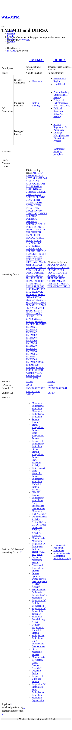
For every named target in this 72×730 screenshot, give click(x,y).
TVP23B (30, 370)
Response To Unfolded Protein (38, 679)
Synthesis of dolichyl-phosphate (59, 152)
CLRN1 (36, 200)
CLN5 (29, 200)
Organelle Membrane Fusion (37, 560)
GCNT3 (51, 273)
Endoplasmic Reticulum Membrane (38, 409)
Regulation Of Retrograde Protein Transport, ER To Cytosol (39, 549)
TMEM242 (31, 348)
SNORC (38, 313)
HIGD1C (41, 251)
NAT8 (29, 267)
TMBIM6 (30, 324)
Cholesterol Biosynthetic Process (38, 568)
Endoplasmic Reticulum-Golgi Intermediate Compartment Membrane (38, 504)
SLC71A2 (41, 305)
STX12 (38, 316)
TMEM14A (31, 329)
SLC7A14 (31, 308)
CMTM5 (51, 270)
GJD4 (28, 246)
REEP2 (29, 286)
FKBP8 (29, 240)
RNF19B (40, 289)
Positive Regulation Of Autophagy (60, 127)
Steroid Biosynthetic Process (38, 454)
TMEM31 (36, 60)
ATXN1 (58, 267)
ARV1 (36, 181)
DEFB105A (31, 221)
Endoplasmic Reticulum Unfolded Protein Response (38, 484)
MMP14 (30, 264)
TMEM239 (31, 346)
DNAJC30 (40, 229)
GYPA (39, 248)
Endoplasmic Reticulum (38, 415)
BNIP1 (29, 189)
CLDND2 (40, 197)
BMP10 (38, 186)
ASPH (50, 267)
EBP (28, 232)
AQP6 (63, 264)
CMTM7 (30, 202)
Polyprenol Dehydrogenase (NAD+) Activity (61, 103)
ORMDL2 (39, 270)
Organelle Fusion (36, 672)
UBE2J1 (39, 370)
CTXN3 (36, 208)
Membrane (37, 81)
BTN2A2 (37, 189)
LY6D (35, 262)
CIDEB (65, 267)
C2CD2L (41, 191)
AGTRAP (30, 178)
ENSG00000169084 (57, 388)
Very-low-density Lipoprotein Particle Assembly (62, 556)
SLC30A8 (37, 297)
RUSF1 (62, 278)
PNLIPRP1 (39, 281)
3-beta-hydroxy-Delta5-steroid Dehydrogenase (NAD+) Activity (39, 580)
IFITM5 (30, 256)
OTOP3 (29, 273)
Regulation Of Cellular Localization (39, 603)
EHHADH (36, 232)
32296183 (24, 40)
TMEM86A (31, 362)
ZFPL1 (36, 378)
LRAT (29, 262)
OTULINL (39, 273)
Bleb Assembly (39, 514)
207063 (51, 381)
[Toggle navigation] (2, 26)
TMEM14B (53, 283)
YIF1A (37, 375)
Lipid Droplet (60, 84)
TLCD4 (51, 281)
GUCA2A (30, 248)
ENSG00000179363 (35, 388)
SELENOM (31, 294)
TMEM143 (61, 281)
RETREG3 (39, 286)
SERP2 (41, 294)
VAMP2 (30, 373)
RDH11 (37, 283)
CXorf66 (38, 210)
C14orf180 (31, 191)
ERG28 (36, 235)
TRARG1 (30, 367)
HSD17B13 (31, 254)
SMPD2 (30, 313)
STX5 (29, 318)
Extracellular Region (59, 80)
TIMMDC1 (40, 321)
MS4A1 (38, 264)
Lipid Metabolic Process (37, 473)
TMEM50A (31, 359)
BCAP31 (41, 183)
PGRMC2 (52, 275)
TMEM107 (41, 324)
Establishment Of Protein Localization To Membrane (39, 593)
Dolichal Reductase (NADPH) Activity (58, 112)
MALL (42, 262)
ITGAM (38, 256)
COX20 (37, 205)
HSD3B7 (42, 254)
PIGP (60, 275)
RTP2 (28, 291)
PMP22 (29, 281)
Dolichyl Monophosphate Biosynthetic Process (61, 136)
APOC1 (51, 264)
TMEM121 (31, 327)
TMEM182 (31, 335)
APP (58, 264)
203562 (29, 381)
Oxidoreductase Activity (60, 96)
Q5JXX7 (30, 394)
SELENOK (37, 291)
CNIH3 (38, 202)
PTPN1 (29, 283)
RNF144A (31, 289)
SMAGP (40, 308)
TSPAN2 (40, 367)
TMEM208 (31, 340)
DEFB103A (31, 216)
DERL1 (41, 224)
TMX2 (41, 362)
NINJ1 (35, 267)
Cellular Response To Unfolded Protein (38, 628)
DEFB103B (31, 219)
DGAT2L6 (39, 227)
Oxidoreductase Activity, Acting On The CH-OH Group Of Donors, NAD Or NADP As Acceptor (39, 526)
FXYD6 (37, 240)
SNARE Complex (36, 493)
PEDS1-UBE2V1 (34, 275)
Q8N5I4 (51, 392)
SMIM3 (38, 310)
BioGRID (11, 50)
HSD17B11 (61, 273)
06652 (29, 385)
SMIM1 (30, 310)
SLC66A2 (31, 305)
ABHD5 (30, 175)
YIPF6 (29, 378)
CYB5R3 (42, 213)
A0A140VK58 (33, 391)
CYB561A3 (31, 213)
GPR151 (36, 246)
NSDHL (30, 270)
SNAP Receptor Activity (36, 463)
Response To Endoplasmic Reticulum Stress (38, 445)
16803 (50, 385)
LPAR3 (38, 259)
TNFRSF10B (32, 364)
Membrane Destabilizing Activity (38, 619)
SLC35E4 (30, 300)
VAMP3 (38, 373)
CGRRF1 (30, 197)
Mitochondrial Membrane (39, 539)
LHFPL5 (30, 259)
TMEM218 (31, 343)
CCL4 (38, 194)
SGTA (29, 297)
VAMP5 (30, 375)
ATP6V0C (31, 183)
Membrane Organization (38, 699)
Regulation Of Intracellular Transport (39, 611)
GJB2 (38, 243)
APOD (29, 181)
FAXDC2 (30, 237)
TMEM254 (31, 351)
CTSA (29, 208)
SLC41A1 (41, 302)
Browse (11, 33)
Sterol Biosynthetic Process (38, 427)
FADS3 (60, 270)
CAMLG (30, 194)
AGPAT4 (38, 175)
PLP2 (39, 278)
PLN (28, 278)
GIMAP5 (30, 243)
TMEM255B (32, 354)
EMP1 (29, 235)
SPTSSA (30, 316)
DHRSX (59, 60)
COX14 (29, 205)
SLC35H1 (41, 300)
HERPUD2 (31, 251)
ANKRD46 (41, 178)
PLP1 (33, 278)
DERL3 (29, 227)
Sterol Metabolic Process (37, 652)
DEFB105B (31, 224)
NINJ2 (42, 267)
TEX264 (30, 321)
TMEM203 (31, 337)
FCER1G (40, 237)
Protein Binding (36, 104)
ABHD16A (37, 173)
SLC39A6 (31, 302)
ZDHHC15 (64, 286)
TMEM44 (30, 356)
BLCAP (30, 186)
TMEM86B (53, 286)
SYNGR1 (36, 318)
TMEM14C (31, 332)
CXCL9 (30, 210)
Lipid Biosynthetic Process (38, 436)
